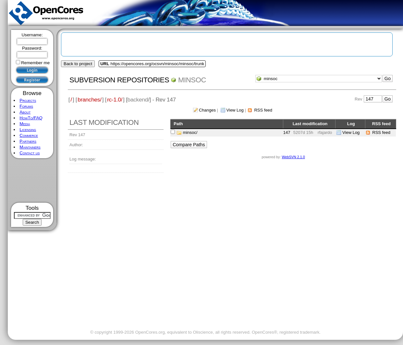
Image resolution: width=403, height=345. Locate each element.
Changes (207, 110)
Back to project (78, 63)
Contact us (29, 152)
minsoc (192, 80)
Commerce (28, 135)
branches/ (89, 99)
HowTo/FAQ (31, 117)
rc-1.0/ (114, 99)
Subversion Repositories (119, 80)
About (25, 112)
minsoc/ (190, 132)
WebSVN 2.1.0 (293, 157)
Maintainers (29, 147)
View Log (235, 110)
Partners (27, 141)
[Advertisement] (32, 180)
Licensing (27, 129)
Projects (27, 100)
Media (24, 123)
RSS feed (263, 110)
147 (286, 132)
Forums (26, 106)
